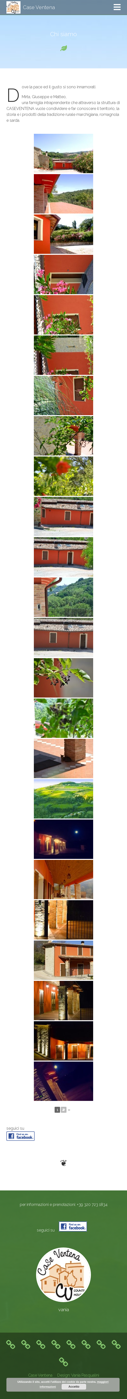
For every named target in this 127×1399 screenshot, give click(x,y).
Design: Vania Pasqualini (78, 1375)
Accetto (73, 1386)
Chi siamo (63, 34)
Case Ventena (40, 1375)
